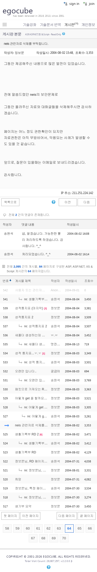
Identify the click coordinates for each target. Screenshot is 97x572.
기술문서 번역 (50, 25)
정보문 (19, 52)
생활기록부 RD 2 (27, 434)
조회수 (88, 281)
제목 (28, 281)
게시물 (23, 281)
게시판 (71, 25)
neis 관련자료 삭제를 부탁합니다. (38, 425)
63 (59, 528)
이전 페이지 (30, 516)
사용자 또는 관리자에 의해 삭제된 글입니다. (46, 290)
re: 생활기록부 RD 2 (35, 443)
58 (7, 528)
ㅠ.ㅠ (54, 335)
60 (28, 528)
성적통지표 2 (24, 317)
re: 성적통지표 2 (32, 326)
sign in (71, 3)
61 (38, 528)
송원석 (55, 299)
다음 (87, 202)
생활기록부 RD (25, 452)
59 (17, 528)
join (88, 3)
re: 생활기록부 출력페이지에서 (42, 299)
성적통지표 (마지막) (29, 308)
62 (48, 528)
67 (33, 538)
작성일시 (73, 224)
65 (79, 528)
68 (43, 538)
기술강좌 (29, 25)
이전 (67, 202)
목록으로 (10, 202)
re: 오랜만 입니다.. (34, 380)
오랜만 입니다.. (25, 371)
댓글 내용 (27, 224)
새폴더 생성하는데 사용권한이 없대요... (43, 335)
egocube (18, 10)
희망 (18, 479)
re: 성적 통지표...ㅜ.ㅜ (36, 362)
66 (90, 528)
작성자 (7, 224)
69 (54, 538)
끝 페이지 (86, 516)
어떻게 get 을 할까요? (30, 398)
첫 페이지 (10, 516)
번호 (6, 281)
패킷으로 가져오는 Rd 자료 (34, 389)
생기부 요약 (23, 506)
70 (64, 538)
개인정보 (88, 25)
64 (69, 528)
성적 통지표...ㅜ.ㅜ (28, 353)
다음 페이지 (66, 516)
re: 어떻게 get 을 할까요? (38, 407)
